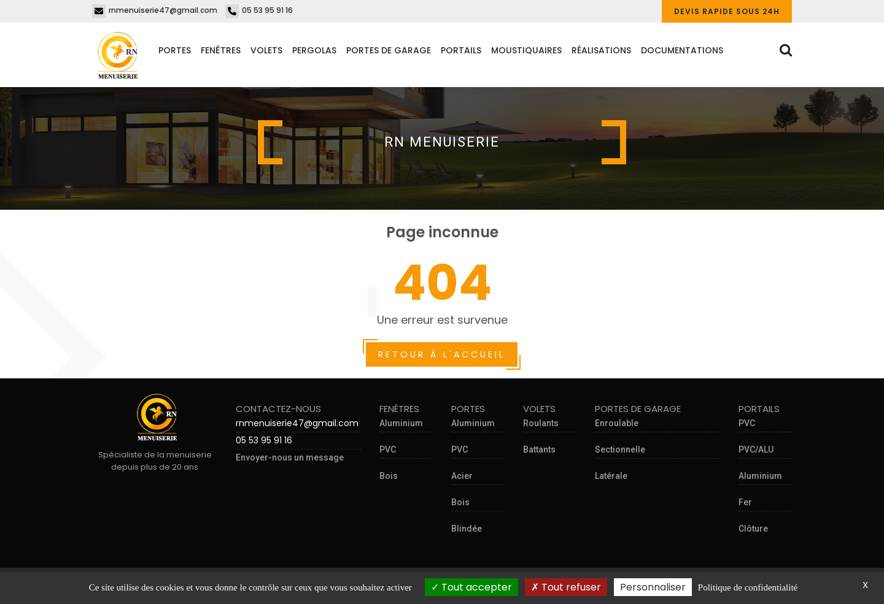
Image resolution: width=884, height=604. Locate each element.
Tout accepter (471, 587)
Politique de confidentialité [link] (747, 587)
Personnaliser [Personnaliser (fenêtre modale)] (653, 587)
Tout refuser (566, 587)
